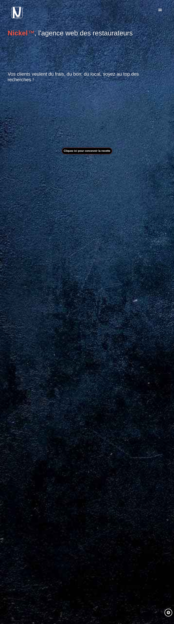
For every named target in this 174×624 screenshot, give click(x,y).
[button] (160, 9)
